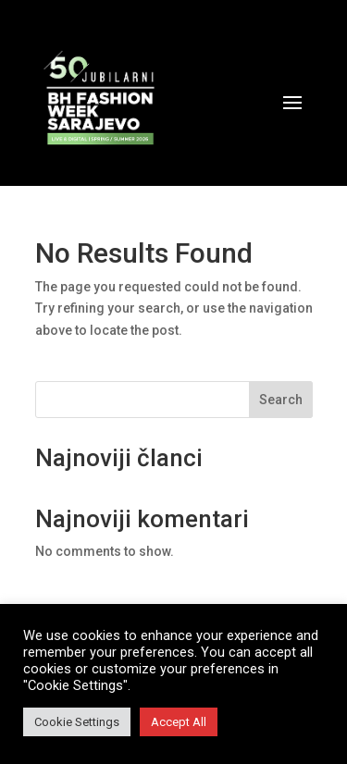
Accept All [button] (178, 722)
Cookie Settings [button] (76, 722)
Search (281, 399)
